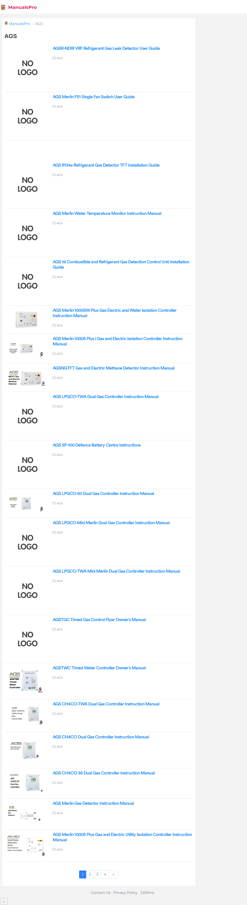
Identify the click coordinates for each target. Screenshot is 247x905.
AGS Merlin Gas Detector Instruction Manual (93, 803)
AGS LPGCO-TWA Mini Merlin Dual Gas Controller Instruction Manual (116, 571)
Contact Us (101, 893)
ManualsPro (18, 7)
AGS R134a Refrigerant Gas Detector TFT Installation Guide (106, 165)
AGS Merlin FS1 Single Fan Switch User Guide (93, 97)
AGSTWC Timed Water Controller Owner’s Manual (99, 668)
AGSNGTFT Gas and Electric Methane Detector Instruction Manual (113, 368)
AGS (60, 58)
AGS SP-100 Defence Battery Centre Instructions (96, 445)
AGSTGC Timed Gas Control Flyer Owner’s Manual (99, 620)
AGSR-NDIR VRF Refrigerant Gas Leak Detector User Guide (106, 48)
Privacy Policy (125, 893)
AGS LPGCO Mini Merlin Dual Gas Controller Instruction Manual (111, 523)
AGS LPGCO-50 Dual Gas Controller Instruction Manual (103, 493)
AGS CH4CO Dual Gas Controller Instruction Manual (101, 737)
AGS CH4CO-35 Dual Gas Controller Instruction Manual (104, 773)
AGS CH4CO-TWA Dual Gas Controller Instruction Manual (106, 704)
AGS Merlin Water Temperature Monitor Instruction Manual (107, 213)
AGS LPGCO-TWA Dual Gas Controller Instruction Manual (105, 397)
